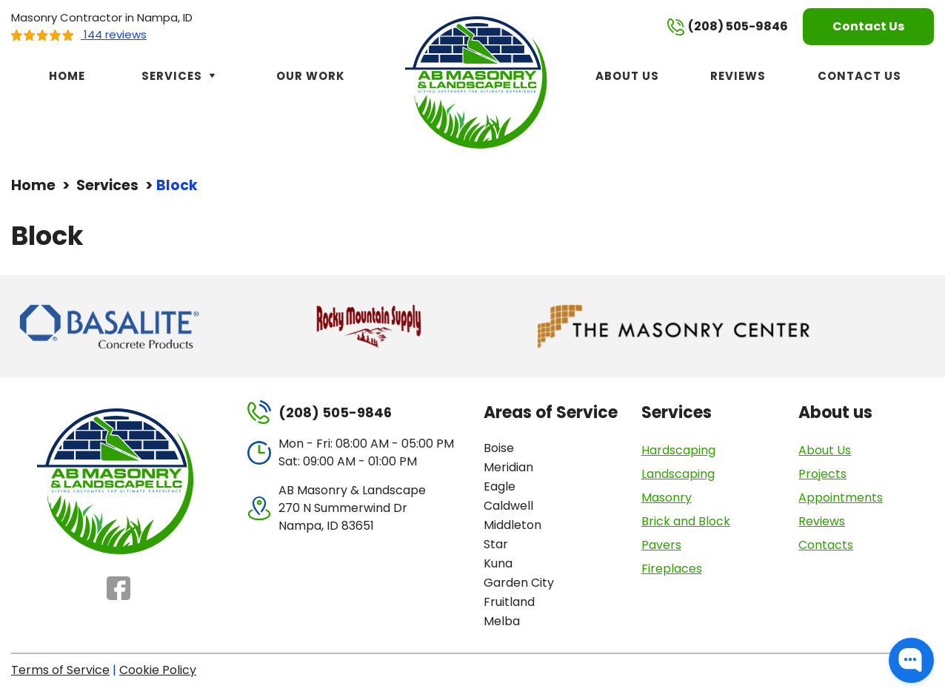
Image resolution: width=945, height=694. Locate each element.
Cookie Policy (157, 669)
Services (180, 76)
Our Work (310, 76)
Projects (822, 473)
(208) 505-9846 (727, 27)
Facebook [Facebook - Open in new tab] (118, 588)
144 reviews (79, 34)
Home (67, 76)
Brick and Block (685, 521)
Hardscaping (678, 450)
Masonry (666, 497)
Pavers (661, 544)
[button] (911, 660)
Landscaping (678, 473)
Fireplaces (671, 568)
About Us (627, 76)
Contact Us (868, 26)
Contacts (825, 544)
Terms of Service (60, 669)
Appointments (840, 497)
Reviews (738, 76)
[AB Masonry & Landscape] (478, 81)
